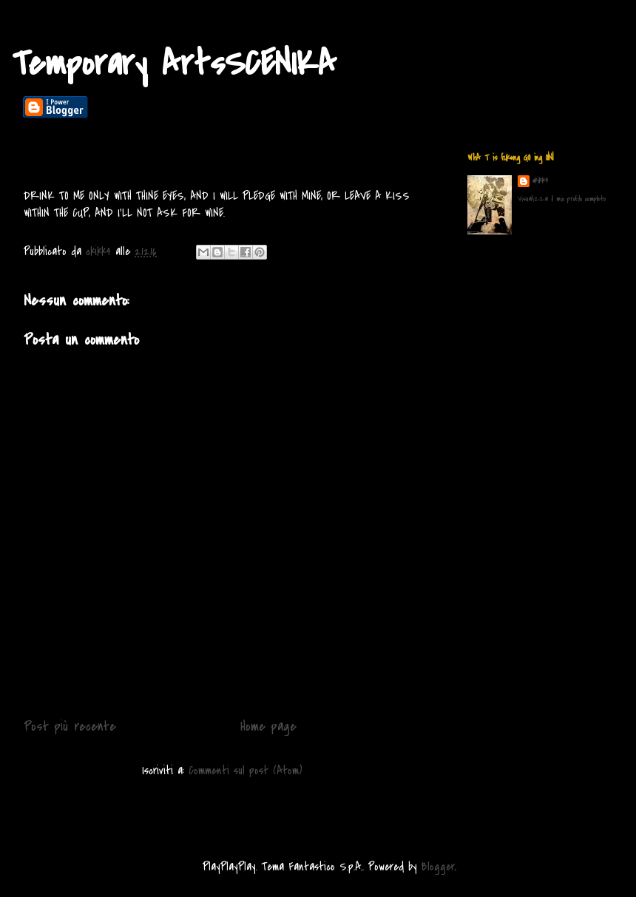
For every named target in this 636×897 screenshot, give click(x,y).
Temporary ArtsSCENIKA (174, 63)
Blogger (438, 867)
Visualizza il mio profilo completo (562, 199)
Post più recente (70, 726)
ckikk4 (540, 180)
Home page (268, 726)
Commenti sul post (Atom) (245, 770)
